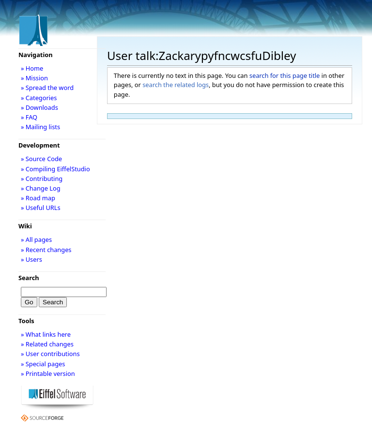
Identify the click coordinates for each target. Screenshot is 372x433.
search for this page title (284, 75)
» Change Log (41, 188)
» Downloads (39, 107)
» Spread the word (47, 87)
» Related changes (47, 344)
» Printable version (48, 373)
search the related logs (175, 84)
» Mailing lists (40, 126)
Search (28, 277)
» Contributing (41, 178)
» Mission (34, 78)
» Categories (39, 97)
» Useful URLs (41, 207)
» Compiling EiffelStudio (55, 168)
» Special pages (43, 363)
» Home (32, 68)
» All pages (36, 239)
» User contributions (50, 353)
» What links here (46, 334)
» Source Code (41, 158)
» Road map (38, 198)
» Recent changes (46, 249)
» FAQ (29, 117)
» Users (31, 259)
